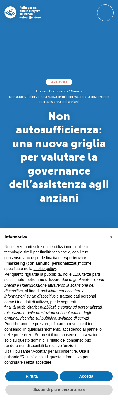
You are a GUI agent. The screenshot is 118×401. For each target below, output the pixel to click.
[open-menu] (105, 12)
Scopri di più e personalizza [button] (59, 389)
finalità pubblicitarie (21, 307)
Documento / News (64, 91)
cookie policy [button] (45, 268)
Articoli (59, 82)
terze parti (91, 274)
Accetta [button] (86, 376)
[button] (110, 236)
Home (41, 91)
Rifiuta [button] (32, 376)
